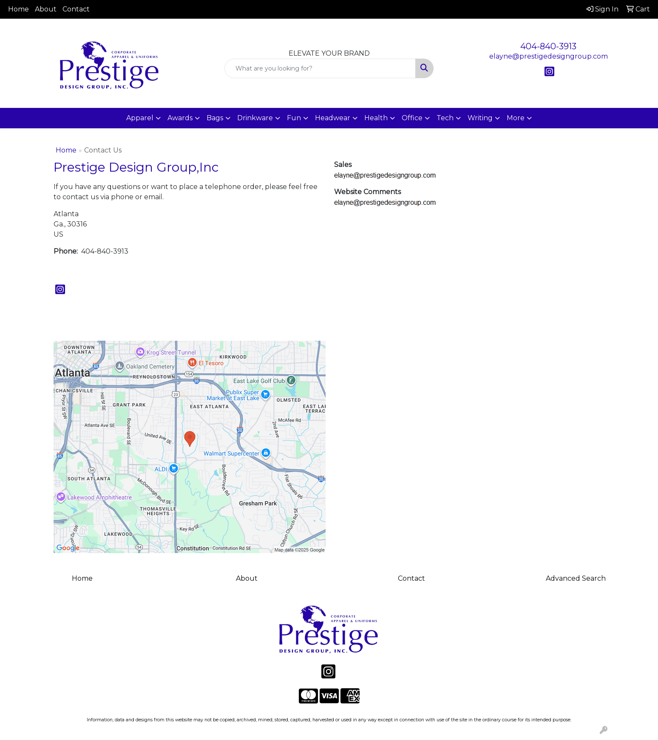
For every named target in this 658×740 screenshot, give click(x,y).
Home (18, 9)
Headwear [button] (332, 118)
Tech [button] (445, 118)
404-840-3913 (548, 46)
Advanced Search (576, 578)
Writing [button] (480, 118)
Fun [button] (294, 118)
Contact (76, 9)
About (46, 9)
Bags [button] (215, 118)
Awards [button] (180, 118)
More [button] (516, 118)
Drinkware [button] (255, 118)
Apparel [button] (139, 118)
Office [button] (412, 118)
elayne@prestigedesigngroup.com (548, 56)
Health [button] (376, 118)
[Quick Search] (320, 68)
